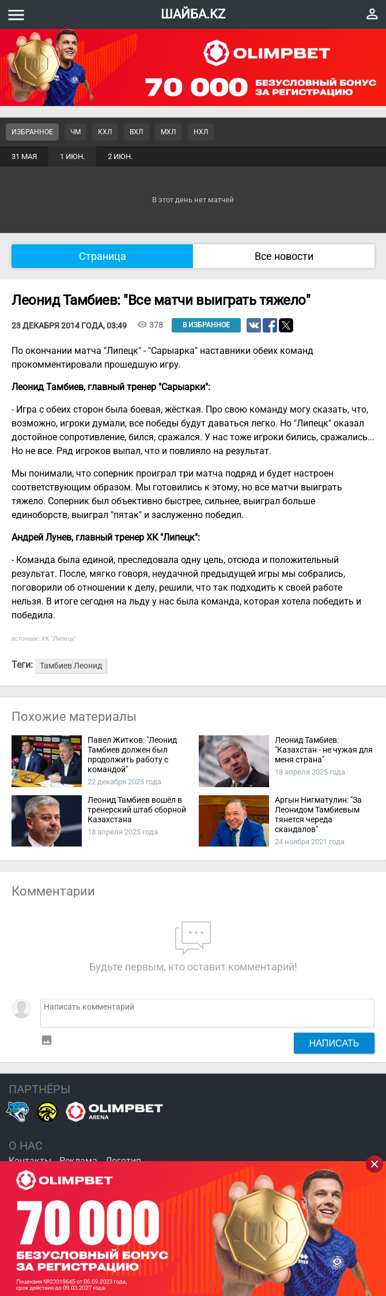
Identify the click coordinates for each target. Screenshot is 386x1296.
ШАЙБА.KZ (193, 14)
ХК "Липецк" (58, 638)
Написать (334, 1043)
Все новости (284, 256)
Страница (102, 256)
